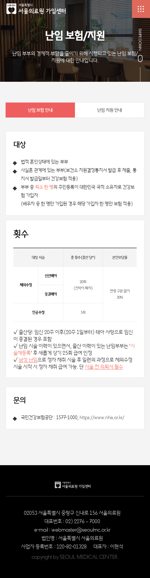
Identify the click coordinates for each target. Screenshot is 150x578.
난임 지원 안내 (109, 110)
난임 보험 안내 (40, 110)
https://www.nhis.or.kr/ (102, 417)
